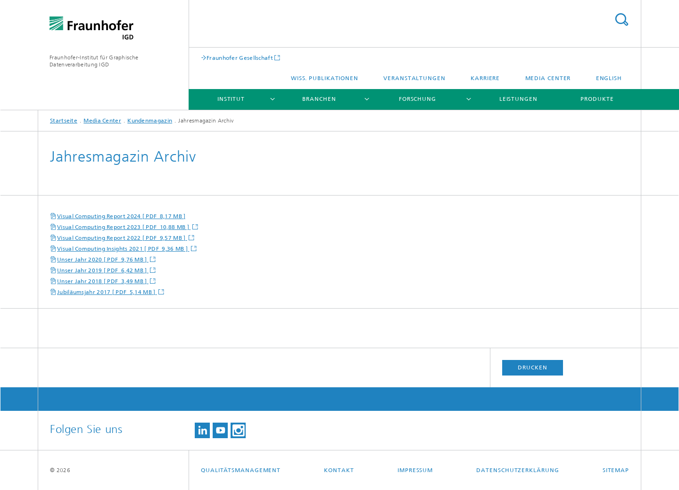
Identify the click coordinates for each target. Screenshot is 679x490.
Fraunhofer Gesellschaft (240, 58)
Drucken (532, 367)
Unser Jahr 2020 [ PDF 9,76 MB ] (103, 259)
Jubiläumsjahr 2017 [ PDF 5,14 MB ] (107, 292)
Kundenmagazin (149, 120)
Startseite (63, 120)
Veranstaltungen (414, 78)
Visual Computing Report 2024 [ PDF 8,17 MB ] (121, 216)
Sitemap (616, 470)
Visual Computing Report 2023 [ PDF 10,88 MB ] (123, 227)
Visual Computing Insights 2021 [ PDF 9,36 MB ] (123, 248)
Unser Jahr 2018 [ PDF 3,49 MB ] (103, 281)
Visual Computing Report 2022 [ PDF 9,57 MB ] (122, 238)
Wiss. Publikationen (324, 78)
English (609, 78)
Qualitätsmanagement (241, 470)
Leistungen (518, 99)
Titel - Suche (621, 19)
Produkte (596, 99)
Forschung (417, 99)
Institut (231, 99)
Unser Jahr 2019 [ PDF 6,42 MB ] (103, 270)
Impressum (415, 470)
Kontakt (339, 470)
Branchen (319, 99)
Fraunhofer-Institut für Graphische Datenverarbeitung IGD (94, 61)
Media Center (548, 78)
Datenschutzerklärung (517, 470)
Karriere (485, 78)
